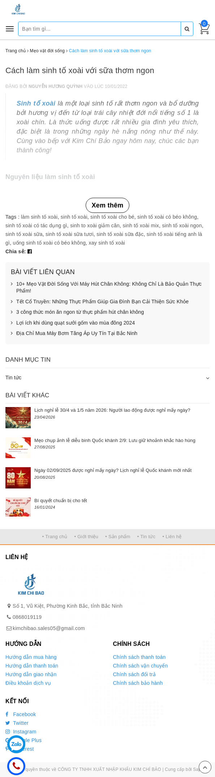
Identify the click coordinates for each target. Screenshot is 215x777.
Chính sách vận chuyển (140, 666)
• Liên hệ (171, 536)
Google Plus (23, 740)
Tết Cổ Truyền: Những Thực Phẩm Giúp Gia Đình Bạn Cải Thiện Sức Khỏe (100, 301)
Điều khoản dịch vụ (28, 683)
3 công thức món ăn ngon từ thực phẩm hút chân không (77, 312)
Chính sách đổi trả (134, 674)
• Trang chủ (55, 536)
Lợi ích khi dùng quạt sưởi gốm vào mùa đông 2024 (73, 323)
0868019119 (27, 617)
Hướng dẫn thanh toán (31, 666)
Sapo (198, 769)
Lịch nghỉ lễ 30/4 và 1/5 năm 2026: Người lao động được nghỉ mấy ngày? (112, 410)
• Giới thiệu (86, 536)
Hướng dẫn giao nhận (31, 674)
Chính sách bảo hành (138, 683)
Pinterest (19, 749)
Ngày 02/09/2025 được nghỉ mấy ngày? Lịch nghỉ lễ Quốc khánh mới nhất (113, 470)
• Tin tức (146, 536)
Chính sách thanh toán (139, 657)
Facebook (20, 714)
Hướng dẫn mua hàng (31, 657)
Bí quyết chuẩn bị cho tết (60, 500)
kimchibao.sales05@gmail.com (49, 628)
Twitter (17, 723)
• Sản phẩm (117, 536)
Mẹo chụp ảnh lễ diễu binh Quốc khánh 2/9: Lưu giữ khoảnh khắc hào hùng (114, 440)
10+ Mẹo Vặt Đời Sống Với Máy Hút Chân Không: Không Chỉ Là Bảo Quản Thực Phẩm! (106, 288)
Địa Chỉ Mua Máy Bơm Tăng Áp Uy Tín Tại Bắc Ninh (74, 333)
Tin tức (13, 377)
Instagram (20, 731)
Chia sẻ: (15, 251)
